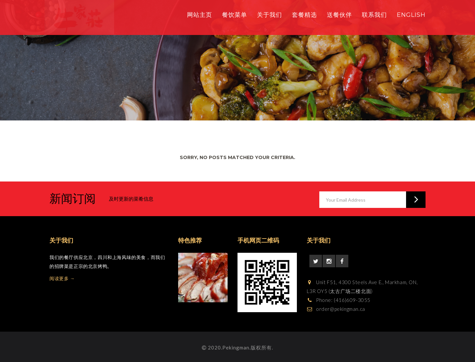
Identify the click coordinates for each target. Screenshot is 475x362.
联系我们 (374, 14)
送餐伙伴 (339, 14)
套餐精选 (304, 14)
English (411, 14)
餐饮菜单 (234, 14)
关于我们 (269, 14)
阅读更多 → (62, 278)
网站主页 (199, 14)
